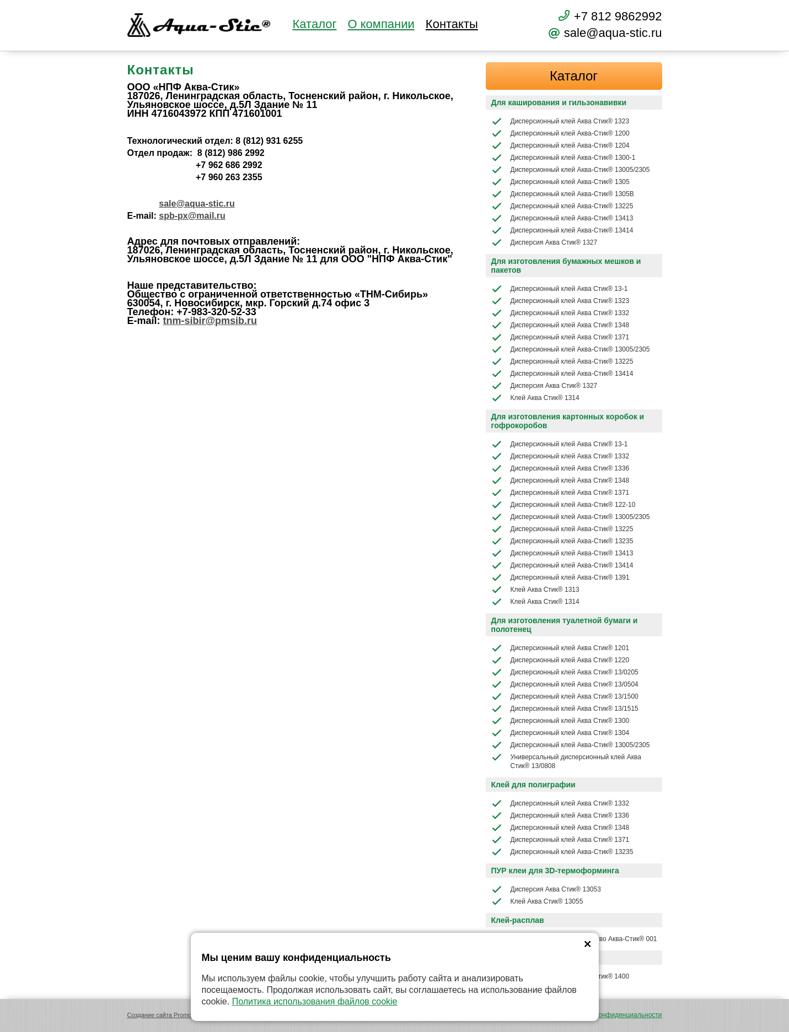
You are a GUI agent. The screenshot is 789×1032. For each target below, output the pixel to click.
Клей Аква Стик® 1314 (535, 397)
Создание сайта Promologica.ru (171, 1015)
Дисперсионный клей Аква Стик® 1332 (560, 312)
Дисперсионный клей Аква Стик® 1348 (560, 325)
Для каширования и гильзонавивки (559, 102)
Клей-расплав (517, 920)
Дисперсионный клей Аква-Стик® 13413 (562, 218)
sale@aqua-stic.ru (196, 203)
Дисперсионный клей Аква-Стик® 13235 (562, 541)
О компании (380, 24)
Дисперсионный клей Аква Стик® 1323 (560, 121)
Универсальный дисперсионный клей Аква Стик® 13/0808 (566, 761)
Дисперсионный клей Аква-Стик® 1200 (560, 133)
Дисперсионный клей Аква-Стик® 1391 (560, 577)
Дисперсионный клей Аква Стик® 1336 (560, 468)
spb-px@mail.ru (192, 215)
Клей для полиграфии (533, 784)
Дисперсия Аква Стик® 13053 (546, 889)
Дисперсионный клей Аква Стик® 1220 (560, 660)
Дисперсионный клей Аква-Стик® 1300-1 (563, 157)
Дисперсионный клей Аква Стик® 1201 (560, 647)
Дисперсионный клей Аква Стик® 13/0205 (564, 672)
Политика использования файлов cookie (315, 1001)
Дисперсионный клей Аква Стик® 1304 (560, 732)
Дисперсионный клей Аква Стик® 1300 (560, 720)
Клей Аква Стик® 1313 (535, 589)
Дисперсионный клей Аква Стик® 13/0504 (564, 684)
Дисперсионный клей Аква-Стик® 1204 (560, 145)
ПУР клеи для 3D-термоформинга (555, 870)
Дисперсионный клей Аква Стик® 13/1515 (564, 708)
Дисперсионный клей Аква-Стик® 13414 (562, 230)
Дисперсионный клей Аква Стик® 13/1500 (564, 696)
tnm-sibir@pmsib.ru (210, 320)
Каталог (315, 24)
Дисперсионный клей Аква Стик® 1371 (560, 337)
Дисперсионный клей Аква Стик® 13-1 (559, 288)
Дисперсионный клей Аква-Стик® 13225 (562, 206)
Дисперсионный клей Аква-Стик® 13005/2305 (570, 169)
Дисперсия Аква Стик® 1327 (544, 242)
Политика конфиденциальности (613, 1015)
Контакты (452, 24)
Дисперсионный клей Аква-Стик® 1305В (562, 193)
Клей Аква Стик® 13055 (537, 901)
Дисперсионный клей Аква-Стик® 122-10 (563, 504)
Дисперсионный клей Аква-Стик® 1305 (560, 181)
